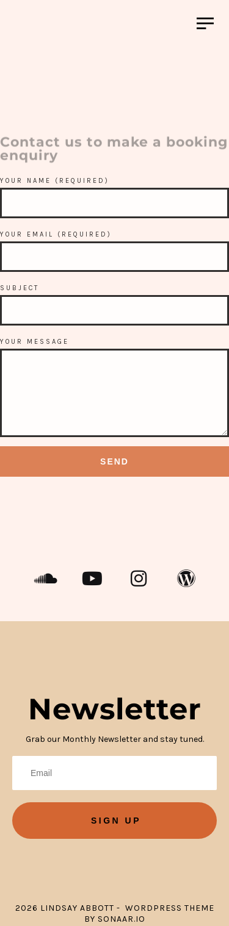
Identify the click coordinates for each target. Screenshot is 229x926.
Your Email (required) (56, 234)
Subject (19, 288)
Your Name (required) (54, 181)
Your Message (34, 342)
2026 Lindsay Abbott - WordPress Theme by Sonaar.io (114, 913)
